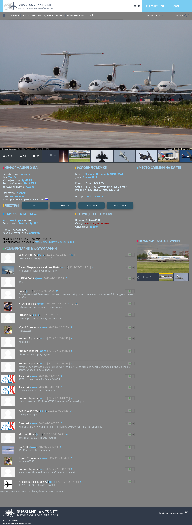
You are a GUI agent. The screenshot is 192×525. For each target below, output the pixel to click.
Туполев (24, 173)
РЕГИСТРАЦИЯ (155, 5)
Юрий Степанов (94, 196)
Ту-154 (12, 177)
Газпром (21, 192)
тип (35, 205)
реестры (36, 15)
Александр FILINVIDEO (33, 481)
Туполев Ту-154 (28, 223)
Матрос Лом (26, 434)
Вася (21, 291)
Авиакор (34, 232)
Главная (14, 15)
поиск (60, 15)
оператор (63, 205)
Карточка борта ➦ (20, 214)
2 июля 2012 (90, 177)
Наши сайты (153, 15)
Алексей (24, 376)
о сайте (91, 15)
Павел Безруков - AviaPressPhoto (39, 267)
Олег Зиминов (27, 254)
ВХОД (175, 5)
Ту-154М (27, 180)
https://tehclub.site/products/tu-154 (54, 241)
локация (91, 205)
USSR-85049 (26, 278)
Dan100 (23, 446)
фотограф (120, 205)
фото (25, 15)
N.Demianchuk (27, 303)
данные (48, 15)
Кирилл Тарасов (29, 338)
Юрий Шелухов (28, 410)
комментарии (75, 15)
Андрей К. (25, 314)
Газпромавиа (16, 196)
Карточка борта (13, 220)
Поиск (181, 15)
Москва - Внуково (104, 173)
